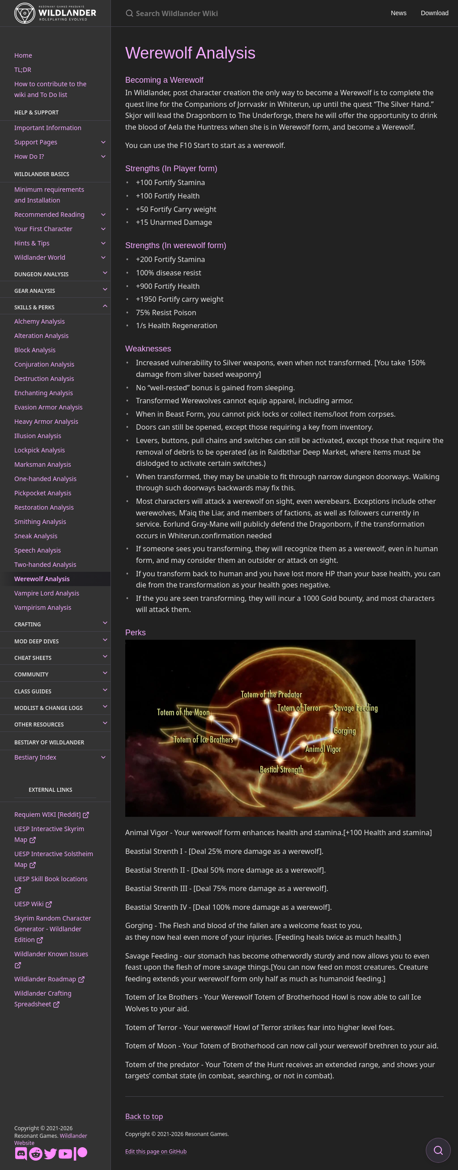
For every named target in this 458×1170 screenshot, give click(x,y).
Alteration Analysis (41, 335)
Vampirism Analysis (42, 607)
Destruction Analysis (44, 378)
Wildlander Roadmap (49, 979)
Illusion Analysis (37, 435)
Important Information (47, 127)
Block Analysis (34, 350)
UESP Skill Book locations (51, 884)
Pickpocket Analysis (42, 493)
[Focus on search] (438, 1150)
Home (23, 55)
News (399, 13)
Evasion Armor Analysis (48, 407)
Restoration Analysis (44, 507)
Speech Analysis (37, 550)
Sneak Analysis (35, 536)
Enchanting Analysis (43, 393)
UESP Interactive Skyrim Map (49, 834)
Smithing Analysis (40, 521)
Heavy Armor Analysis (46, 421)
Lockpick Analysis (39, 450)
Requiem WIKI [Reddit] (51, 814)
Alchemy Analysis (39, 321)
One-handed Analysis (45, 478)
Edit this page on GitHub (156, 1151)
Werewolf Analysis (42, 578)
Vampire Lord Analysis (46, 593)
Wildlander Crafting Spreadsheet (43, 998)
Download (435, 13)
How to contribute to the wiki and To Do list (50, 89)
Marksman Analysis (42, 464)
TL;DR (22, 69)
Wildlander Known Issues (51, 959)
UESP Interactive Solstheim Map (53, 859)
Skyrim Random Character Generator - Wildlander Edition (52, 929)
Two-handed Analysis (45, 564)
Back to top (144, 1116)
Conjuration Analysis (44, 364)
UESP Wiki (33, 904)
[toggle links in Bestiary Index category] (103, 757)
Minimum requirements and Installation (49, 194)
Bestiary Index (35, 757)
